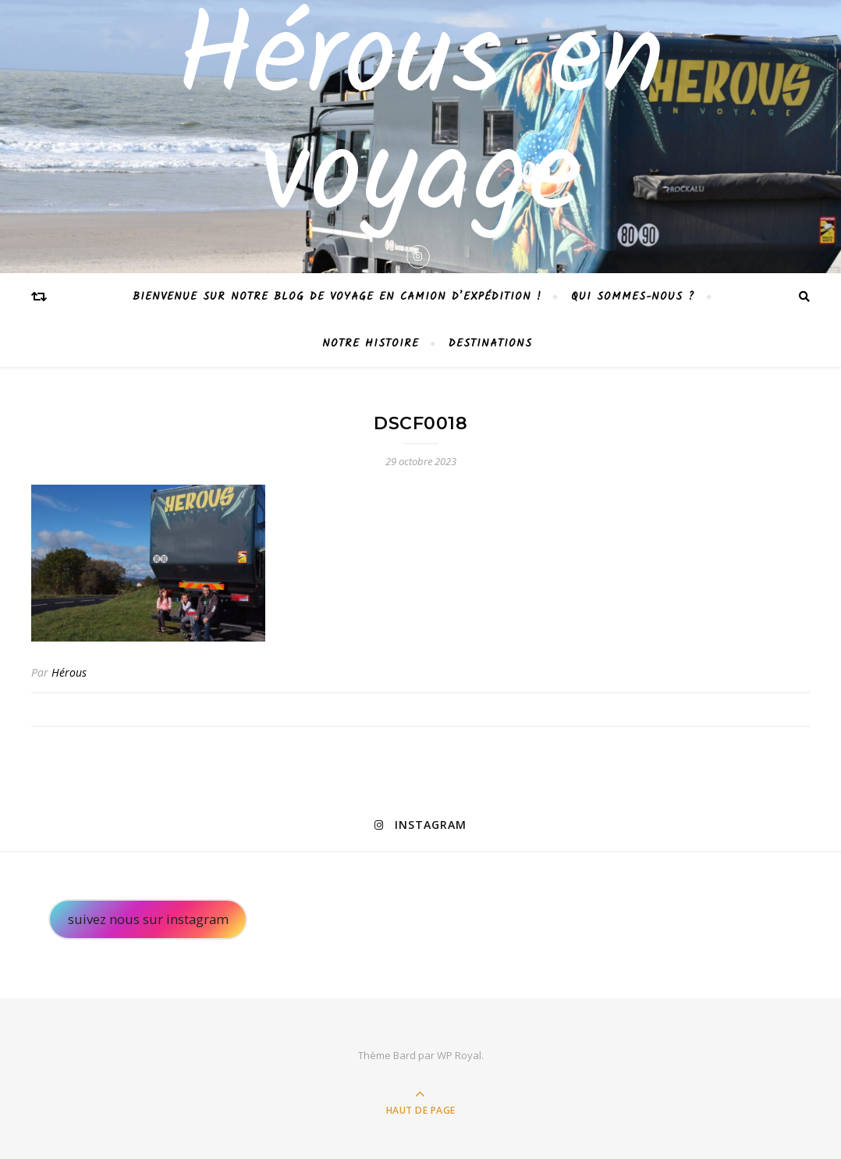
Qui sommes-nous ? (633, 296)
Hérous (69, 672)
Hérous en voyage (420, 120)
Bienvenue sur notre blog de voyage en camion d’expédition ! (337, 296)
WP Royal (459, 1055)
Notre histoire (370, 343)
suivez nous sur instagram (148, 919)
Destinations (490, 343)
